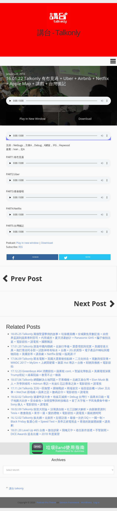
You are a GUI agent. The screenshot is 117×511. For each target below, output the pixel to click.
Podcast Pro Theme (46, 502)
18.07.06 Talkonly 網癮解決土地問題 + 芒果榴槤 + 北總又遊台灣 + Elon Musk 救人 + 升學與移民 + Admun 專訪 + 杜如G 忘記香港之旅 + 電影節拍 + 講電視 (59, 381)
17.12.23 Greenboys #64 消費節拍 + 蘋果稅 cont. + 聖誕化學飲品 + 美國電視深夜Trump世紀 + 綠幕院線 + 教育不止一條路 (61, 373)
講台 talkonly (16, 488)
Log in (96, 502)
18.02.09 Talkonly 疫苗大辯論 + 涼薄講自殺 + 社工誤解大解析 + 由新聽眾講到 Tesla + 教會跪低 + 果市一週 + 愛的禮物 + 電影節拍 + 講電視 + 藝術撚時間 (58, 411)
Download (84, 119)
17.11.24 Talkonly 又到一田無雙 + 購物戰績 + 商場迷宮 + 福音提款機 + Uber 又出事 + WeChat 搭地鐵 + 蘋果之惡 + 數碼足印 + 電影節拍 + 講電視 (60, 390)
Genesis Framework (69, 502)
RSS (20, 247)
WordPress (86, 502)
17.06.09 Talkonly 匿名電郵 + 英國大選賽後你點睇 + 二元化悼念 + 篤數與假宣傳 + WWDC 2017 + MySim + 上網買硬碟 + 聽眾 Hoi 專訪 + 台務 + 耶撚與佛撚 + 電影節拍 (61, 362)
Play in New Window (33, 119)
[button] (58, 61)
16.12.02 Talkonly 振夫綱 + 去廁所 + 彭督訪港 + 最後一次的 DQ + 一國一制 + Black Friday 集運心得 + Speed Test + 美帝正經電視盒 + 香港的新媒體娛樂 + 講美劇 (60, 421)
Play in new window (27, 242)
